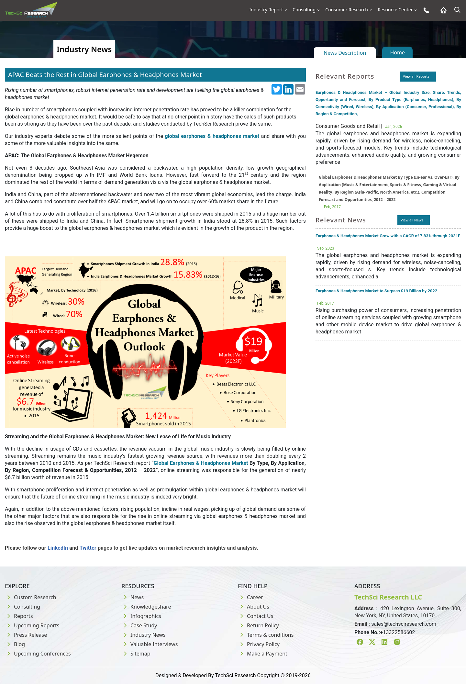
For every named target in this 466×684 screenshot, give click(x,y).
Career (250, 597)
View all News (412, 220)
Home (397, 52)
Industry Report (266, 9)
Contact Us (255, 616)
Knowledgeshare (146, 606)
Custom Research (30, 597)
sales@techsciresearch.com (403, 624)
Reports (19, 616)
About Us (253, 606)
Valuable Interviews (149, 644)
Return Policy (258, 625)
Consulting (304, 9)
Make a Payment (262, 653)
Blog (15, 644)
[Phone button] (424, 10)
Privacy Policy (259, 644)
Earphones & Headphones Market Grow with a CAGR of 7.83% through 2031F (388, 235)
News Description (345, 52)
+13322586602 (397, 632)
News (132, 597)
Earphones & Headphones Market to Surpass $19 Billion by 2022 (376, 290)
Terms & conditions (266, 634)
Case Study (139, 625)
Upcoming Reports (32, 625)
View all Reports (416, 76)
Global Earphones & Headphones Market (201, 463)
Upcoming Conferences (38, 653)
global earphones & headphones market (212, 136)
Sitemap (135, 653)
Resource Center (395, 9)
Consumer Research (346, 9)
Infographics (141, 616)
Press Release (26, 634)
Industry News (143, 634)
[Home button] (442, 10)
